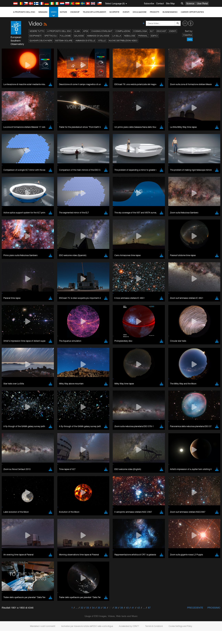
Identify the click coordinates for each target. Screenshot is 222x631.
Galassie (79, 35)
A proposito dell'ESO (24, 12)
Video (53, 14)
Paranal (143, 35)
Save (11, 531)
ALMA (77, 31)
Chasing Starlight (101, 31)
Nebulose (129, 35)
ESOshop (75, 12)
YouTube (7, 411)
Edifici (154, 35)
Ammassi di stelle (85, 40)
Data (190, 39)
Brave (13, 468)
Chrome (14, 471)
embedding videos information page (193, 414)
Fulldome (65, 35)
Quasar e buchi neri (41, 40)
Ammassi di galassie (98, 35)
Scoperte (114, 12)
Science (190, 3)
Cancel (27, 531)
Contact (160, 3)
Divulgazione (140, 12)
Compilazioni (122, 31)
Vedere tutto (37, 31)
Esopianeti (35, 35)
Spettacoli (50, 35)
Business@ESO (170, 12)
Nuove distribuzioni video (123, 40)
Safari (13, 481)
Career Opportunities (192, 12)
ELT (152, 31)
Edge (12, 474)
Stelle (102, 40)
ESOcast (161, 31)
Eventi (126, 12)
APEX (85, 31)
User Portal (202, 3)
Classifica (187, 35)
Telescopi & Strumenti (94, 12)
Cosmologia (140, 31)
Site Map (170, 3)
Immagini (42, 12)
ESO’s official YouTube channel (81, 411)
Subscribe (149, 3)
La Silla (116, 35)
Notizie (63, 12)
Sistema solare (63, 40)
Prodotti (154, 12)
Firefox (13, 477)
